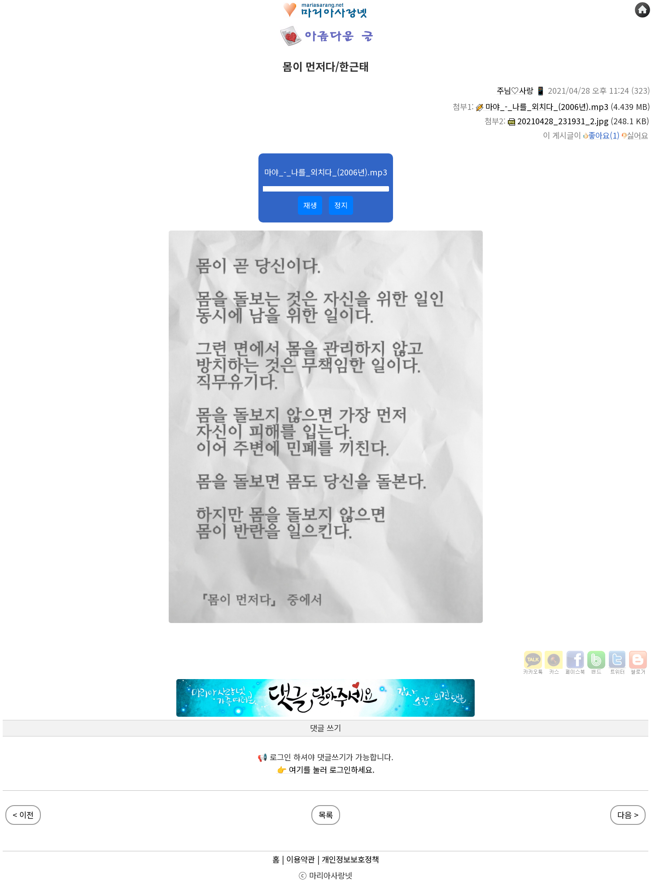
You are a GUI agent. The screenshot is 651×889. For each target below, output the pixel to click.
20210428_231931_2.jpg (558, 120)
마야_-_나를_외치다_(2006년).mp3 (542, 106)
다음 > (627, 814)
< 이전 (23, 814)
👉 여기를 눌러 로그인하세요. (326, 769)
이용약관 (300, 859)
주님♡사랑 (515, 90)
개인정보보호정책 (350, 859)
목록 (326, 814)
